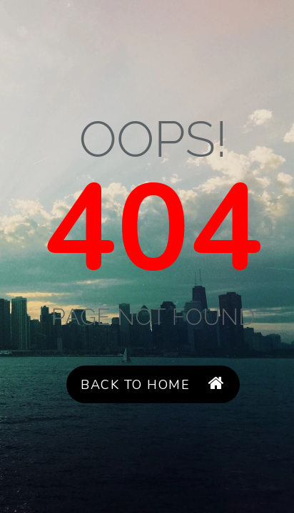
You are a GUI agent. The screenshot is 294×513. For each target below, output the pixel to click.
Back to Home (153, 384)
